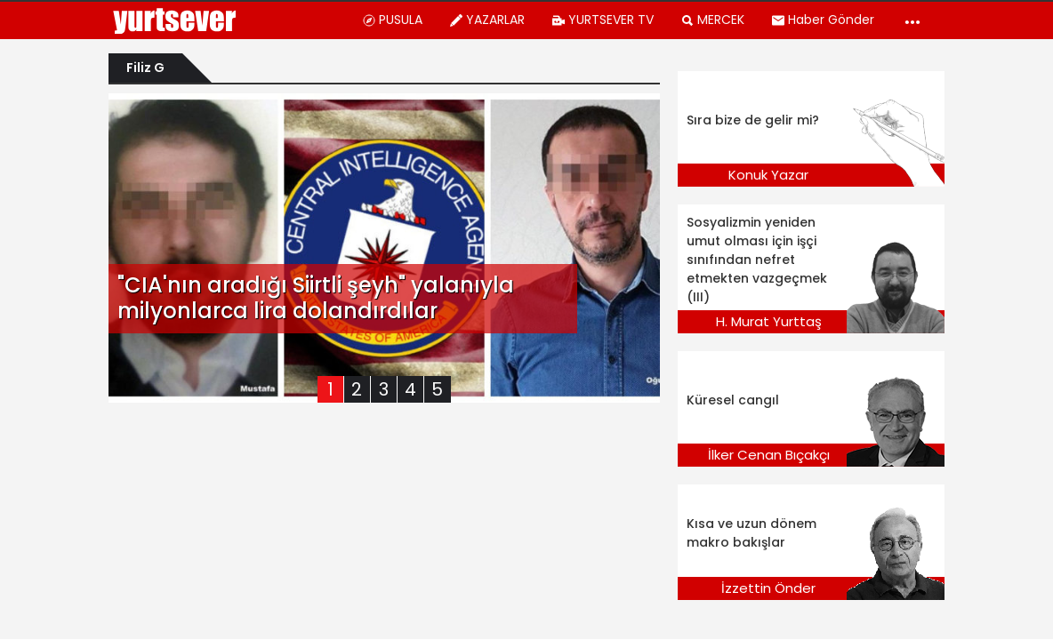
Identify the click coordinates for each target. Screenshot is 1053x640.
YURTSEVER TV (602, 19)
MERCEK (712, 19)
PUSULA (392, 19)
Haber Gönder (822, 19)
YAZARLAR (487, 19)
